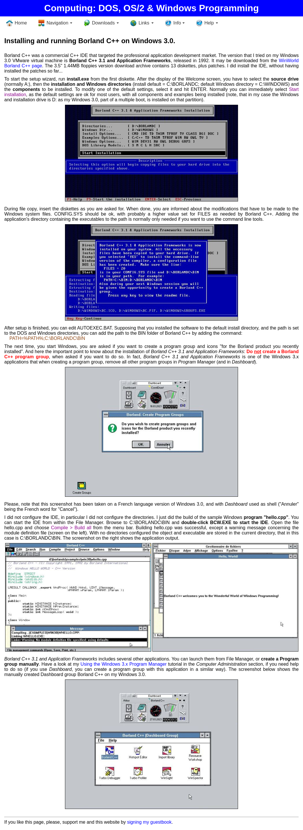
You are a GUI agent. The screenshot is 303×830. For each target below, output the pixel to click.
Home (21, 22)
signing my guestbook (149, 822)
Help (209, 22)
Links (144, 22)
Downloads (103, 22)
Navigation (57, 22)
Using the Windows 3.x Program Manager (123, 664)
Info (177, 22)
